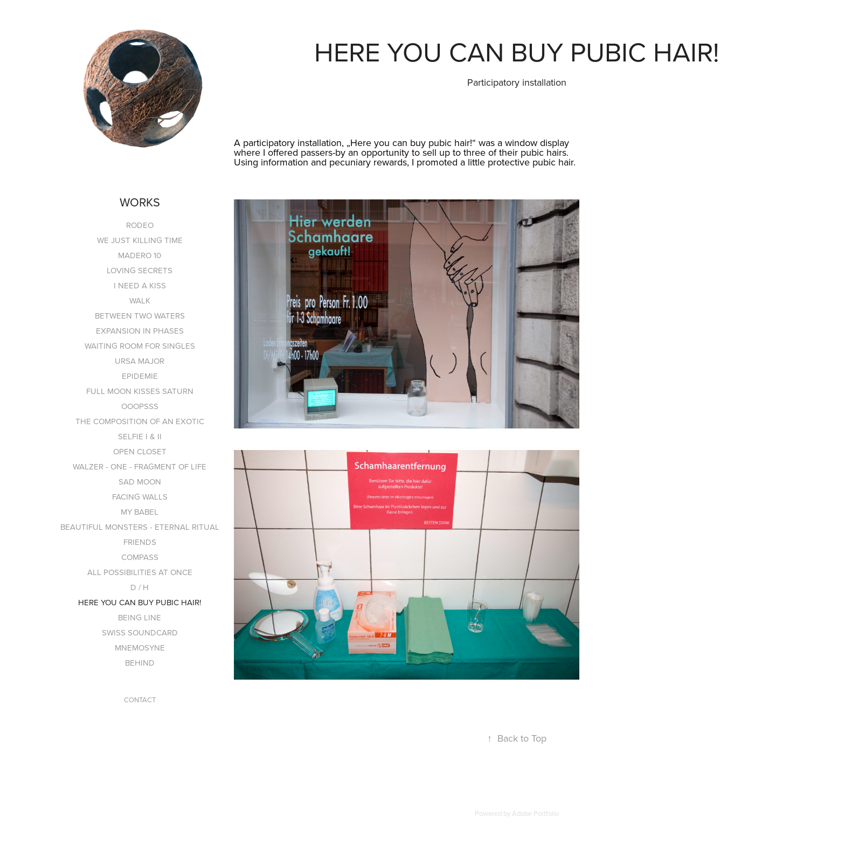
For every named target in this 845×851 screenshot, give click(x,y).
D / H (139, 587)
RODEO (140, 225)
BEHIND (140, 662)
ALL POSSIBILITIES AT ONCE (139, 572)
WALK (139, 300)
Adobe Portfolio (535, 813)
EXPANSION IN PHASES (140, 330)
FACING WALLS (140, 496)
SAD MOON (140, 481)
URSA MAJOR (139, 360)
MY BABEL (139, 511)
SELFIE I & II (140, 436)
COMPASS (139, 557)
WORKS (140, 201)
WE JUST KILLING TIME (140, 240)
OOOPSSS (139, 406)
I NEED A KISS (140, 285)
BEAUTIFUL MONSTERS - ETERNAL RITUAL (139, 526)
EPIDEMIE (140, 376)
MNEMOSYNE (140, 647)
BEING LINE (139, 617)
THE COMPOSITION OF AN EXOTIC (139, 421)
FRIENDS (139, 542)
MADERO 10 (139, 255)
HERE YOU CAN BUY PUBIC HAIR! (139, 602)
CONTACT (140, 699)
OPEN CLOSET (140, 451)
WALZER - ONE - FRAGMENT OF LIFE (139, 466)
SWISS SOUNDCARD (140, 632)
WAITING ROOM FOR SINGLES (140, 345)
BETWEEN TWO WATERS (140, 315)
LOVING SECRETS (139, 270)
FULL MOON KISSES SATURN (139, 391)
